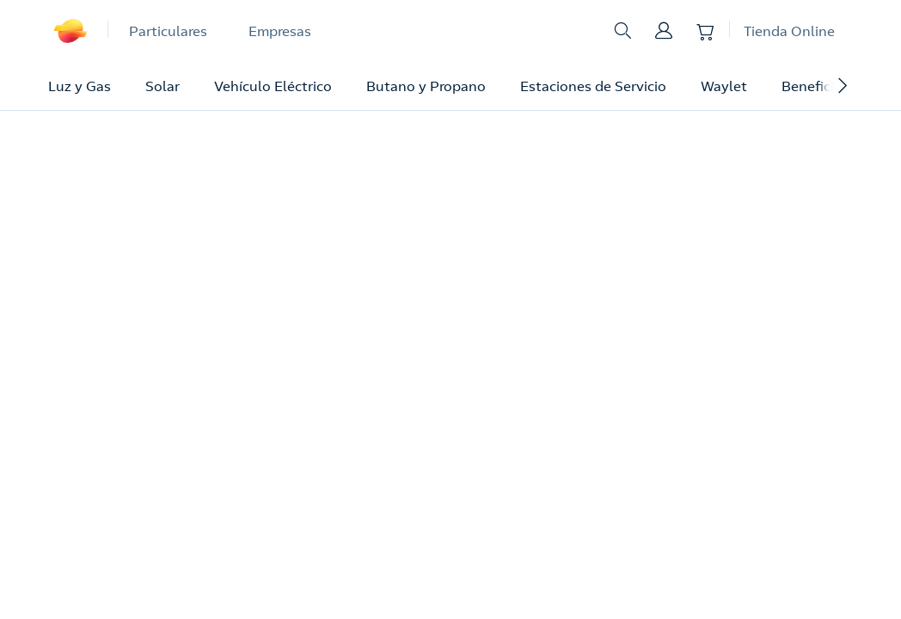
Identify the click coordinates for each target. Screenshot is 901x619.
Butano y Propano (426, 86)
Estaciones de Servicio (593, 86)
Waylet (724, 86)
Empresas (279, 31)
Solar (162, 86)
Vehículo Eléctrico (273, 86)
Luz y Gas (79, 86)
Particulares (168, 31)
